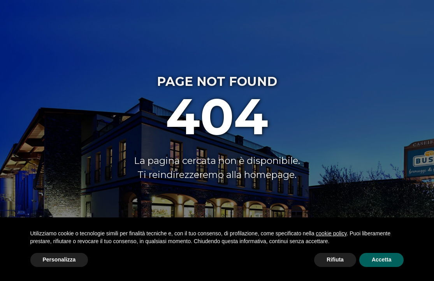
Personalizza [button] (59, 259)
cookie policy (331, 233)
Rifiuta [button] (335, 259)
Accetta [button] (382, 259)
